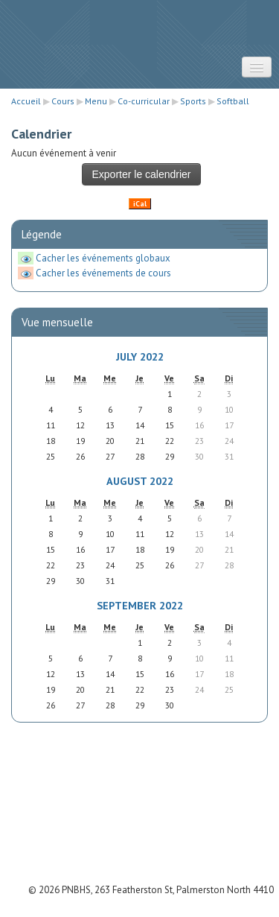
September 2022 (140, 605)
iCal (140, 204)
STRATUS (140, 30)
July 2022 (140, 356)
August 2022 (139, 481)
